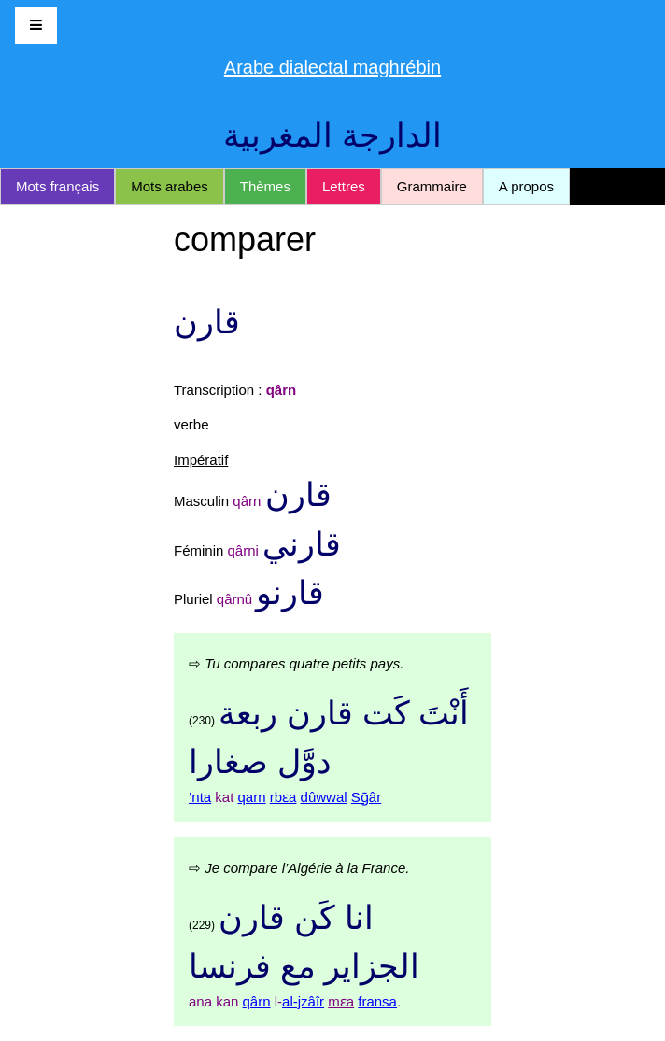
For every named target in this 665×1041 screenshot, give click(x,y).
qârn (257, 1001)
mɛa (341, 1001)
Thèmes (265, 186)
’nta (200, 797)
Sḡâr (366, 797)
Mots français (57, 186)
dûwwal (324, 797)
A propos (526, 186)
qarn (252, 797)
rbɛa (283, 797)
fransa (377, 1001)
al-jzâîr (303, 1001)
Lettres (343, 186)
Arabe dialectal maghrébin (332, 67)
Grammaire (432, 186)
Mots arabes (169, 186)
